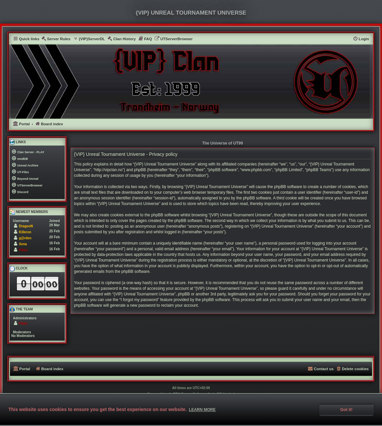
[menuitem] (56, 39)
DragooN (26, 226)
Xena (23, 244)
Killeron (25, 232)
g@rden (25, 238)
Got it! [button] (346, 409)
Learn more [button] (202, 409)
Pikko (23, 250)
